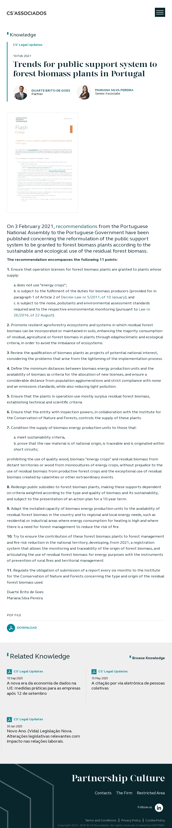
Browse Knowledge (147, 658)
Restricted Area (151, 793)
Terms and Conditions (101, 820)
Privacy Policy (131, 820)
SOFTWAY (157, 825)
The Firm (124, 793)
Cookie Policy (155, 820)
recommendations (76, 226)
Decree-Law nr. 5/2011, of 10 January (93, 297)
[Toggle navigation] (160, 12)
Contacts (103, 793)
